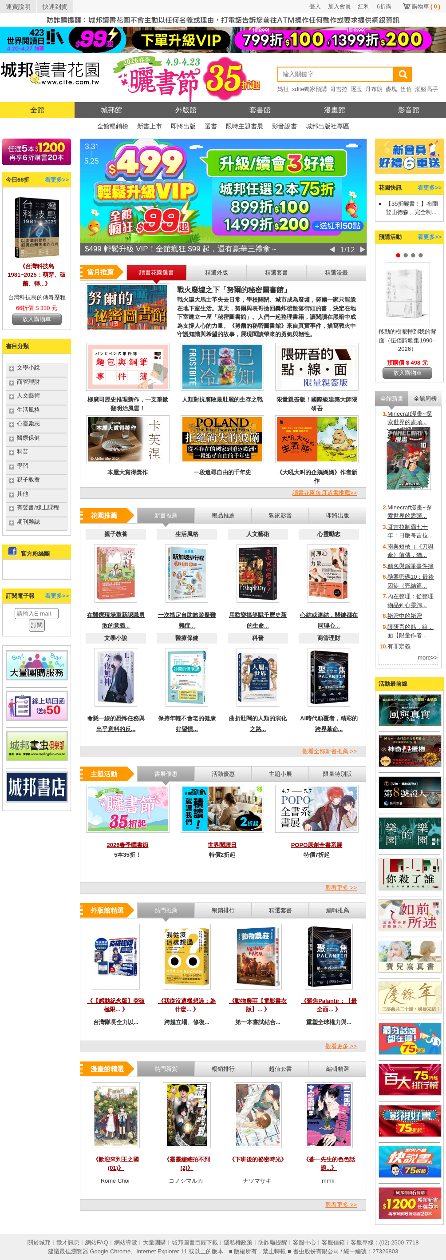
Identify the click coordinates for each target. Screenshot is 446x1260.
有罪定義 (398, 646)
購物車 (426, 6)
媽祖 (283, 89)
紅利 (364, 6)
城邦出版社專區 (327, 126)
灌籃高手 (426, 89)
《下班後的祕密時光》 (258, 1159)
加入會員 (339, 6)
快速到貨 (55, 6)
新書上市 (149, 126)
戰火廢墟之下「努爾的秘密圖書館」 (234, 290)
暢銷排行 (223, 1068)
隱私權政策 (238, 1242)
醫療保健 (28, 437)
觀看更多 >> (341, 887)
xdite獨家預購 (309, 89)
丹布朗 (374, 89)
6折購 (384, 6)
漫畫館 (334, 110)
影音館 (408, 110)
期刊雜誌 (28, 521)
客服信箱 (333, 1242)
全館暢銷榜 (112, 126)
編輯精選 (337, 1068)
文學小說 (28, 367)
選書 (211, 126)
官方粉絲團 (35, 553)
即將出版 (183, 126)
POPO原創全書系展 (317, 845)
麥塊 (391, 89)
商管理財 (28, 381)
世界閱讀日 (222, 845)
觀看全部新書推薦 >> (329, 751)
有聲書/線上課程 (38, 507)
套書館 (260, 110)
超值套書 (280, 1068)
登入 (315, 6)
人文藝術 (28, 395)
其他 (22, 493)
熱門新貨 (166, 1068)
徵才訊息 (67, 1242)
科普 (22, 451)
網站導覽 (125, 1242)
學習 (22, 465)
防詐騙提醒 (272, 1242)
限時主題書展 (244, 126)
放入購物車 (36, 319)
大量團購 (154, 1242)
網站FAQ (96, 1242)
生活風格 (28, 409)
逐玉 (356, 89)
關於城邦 (39, 1242)
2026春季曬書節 (128, 845)
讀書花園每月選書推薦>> (324, 492)
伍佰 (406, 89)
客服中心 (304, 1242)
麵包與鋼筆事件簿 (410, 566)
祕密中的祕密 (404, 615)
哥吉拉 (338, 89)
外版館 (186, 110)
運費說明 (18, 6)
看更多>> (57, 179)
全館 (37, 110)
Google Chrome (110, 1251)
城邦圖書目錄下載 (195, 1242)
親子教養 (28, 479)
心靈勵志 (28, 423)
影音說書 (284, 126)
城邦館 (111, 110)
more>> (428, 657)
